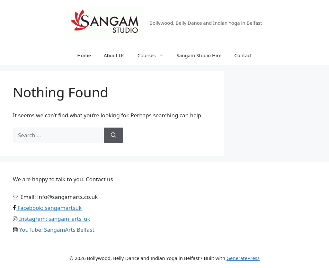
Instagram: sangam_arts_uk (54, 218)
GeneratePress (243, 258)
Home (84, 55)
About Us (114, 55)
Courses (154, 55)
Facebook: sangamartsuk (49, 207)
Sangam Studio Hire (199, 55)
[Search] (113, 135)
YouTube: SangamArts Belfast (56, 229)
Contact (243, 55)
